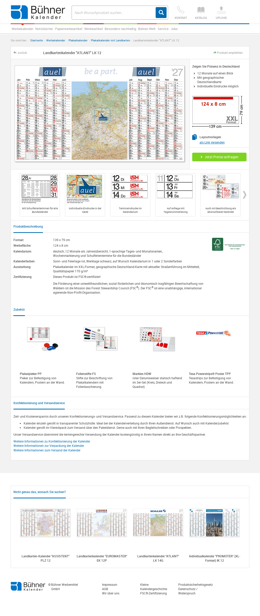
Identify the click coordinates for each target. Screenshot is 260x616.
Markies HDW (142, 374)
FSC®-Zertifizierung (153, 593)
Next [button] (245, 195)
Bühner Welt (147, 28)
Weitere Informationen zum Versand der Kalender (46, 450)
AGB (105, 589)
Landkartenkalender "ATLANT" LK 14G (158, 558)
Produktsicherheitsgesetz (195, 584)
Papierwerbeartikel (68, 28)
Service (163, 28)
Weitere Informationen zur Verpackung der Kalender (48, 446)
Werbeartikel (93, 28)
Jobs (174, 28)
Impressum (109, 584)
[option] (39, 194)
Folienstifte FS (86, 374)
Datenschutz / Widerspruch (188, 591)
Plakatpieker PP (31, 374)
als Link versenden (212, 142)
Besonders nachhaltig (120, 28)
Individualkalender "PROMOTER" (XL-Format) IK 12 (214, 558)
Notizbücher (44, 28)
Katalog (201, 13)
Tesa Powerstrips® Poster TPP (210, 374)
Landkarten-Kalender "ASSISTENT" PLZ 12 (46, 558)
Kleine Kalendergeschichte (153, 586)
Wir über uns (110, 593)
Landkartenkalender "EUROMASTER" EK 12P (102, 558)
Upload (221, 13)
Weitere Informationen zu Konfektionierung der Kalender (51, 441)
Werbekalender (22, 28)
